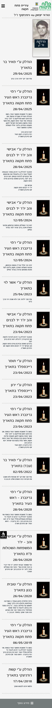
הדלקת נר (41, 43)
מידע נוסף (26, 703)
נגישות (3, 535)
